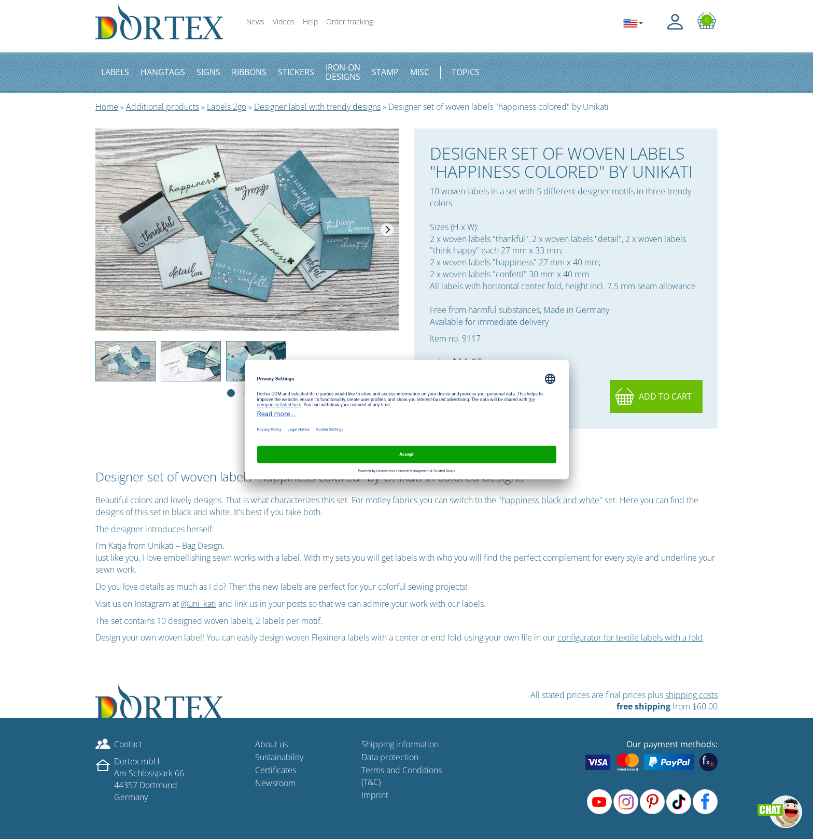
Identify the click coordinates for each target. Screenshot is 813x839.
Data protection (389, 757)
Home (106, 106)
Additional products (162, 106)
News (255, 21)
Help (310, 21)
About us (271, 744)
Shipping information (400, 744)
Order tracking (349, 21)
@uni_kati (198, 603)
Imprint (374, 795)
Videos (284, 21)
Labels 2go (226, 106)
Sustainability (279, 757)
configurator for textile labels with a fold (630, 637)
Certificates (275, 770)
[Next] (387, 229)
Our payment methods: (672, 744)
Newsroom (275, 783)
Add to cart (665, 396)
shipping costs (691, 695)
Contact (128, 744)
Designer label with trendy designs (317, 106)
